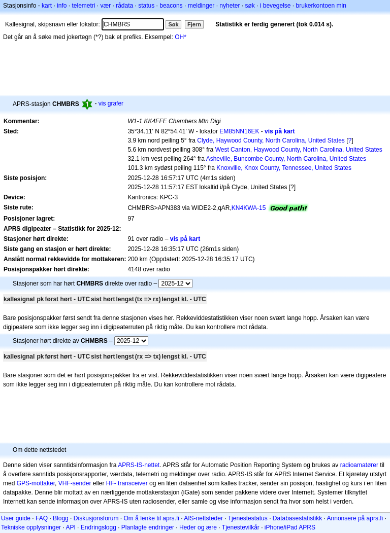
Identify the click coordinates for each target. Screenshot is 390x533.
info (62, 5)
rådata (124, 5)
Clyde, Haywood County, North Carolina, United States (271, 140)
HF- (111, 483)
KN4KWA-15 (249, 207)
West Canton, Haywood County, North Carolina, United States (298, 149)
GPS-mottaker (36, 483)
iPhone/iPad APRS (290, 527)
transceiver (133, 483)
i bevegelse (275, 5)
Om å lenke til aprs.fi (151, 518)
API (70, 527)
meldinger (201, 5)
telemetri (83, 5)
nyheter (229, 5)
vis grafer (111, 103)
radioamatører (359, 465)
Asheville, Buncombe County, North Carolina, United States (286, 158)
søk (249, 5)
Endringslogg (98, 527)
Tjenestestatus (248, 518)
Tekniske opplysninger (31, 527)
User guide (15, 518)
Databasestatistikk (297, 518)
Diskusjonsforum (96, 518)
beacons (170, 5)
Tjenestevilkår (240, 527)
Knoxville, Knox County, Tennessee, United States (283, 167)
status (146, 5)
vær (105, 5)
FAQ (42, 518)
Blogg (61, 518)
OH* (180, 37)
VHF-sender (74, 483)
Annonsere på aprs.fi (355, 518)
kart (47, 5)
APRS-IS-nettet (138, 465)
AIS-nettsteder (203, 518)
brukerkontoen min (321, 5)
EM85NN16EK (239, 131)
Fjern (194, 24)
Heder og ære (198, 527)
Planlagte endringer (147, 527)
